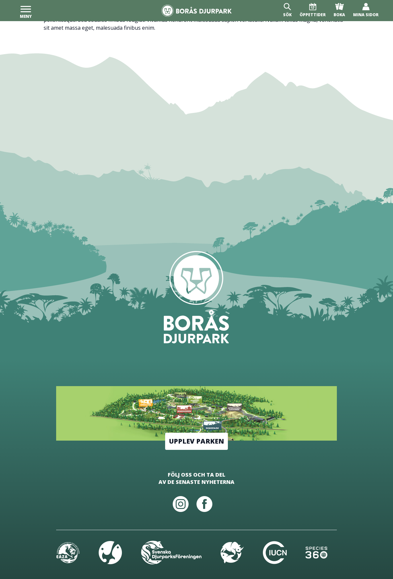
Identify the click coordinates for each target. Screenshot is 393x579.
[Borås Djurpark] (196, 11)
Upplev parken (196, 441)
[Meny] (26, 10)
